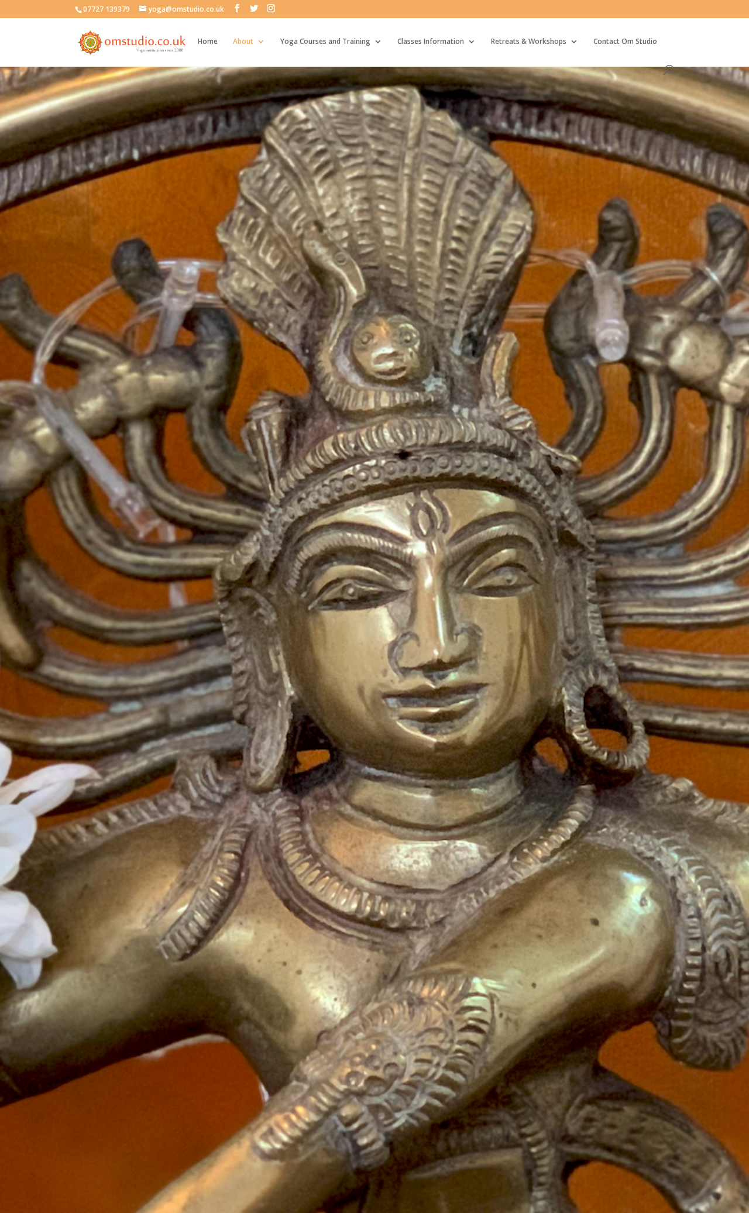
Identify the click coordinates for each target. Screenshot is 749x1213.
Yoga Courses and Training (325, 41)
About (243, 41)
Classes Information (430, 41)
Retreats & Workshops (528, 41)
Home (208, 41)
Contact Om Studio (625, 41)
